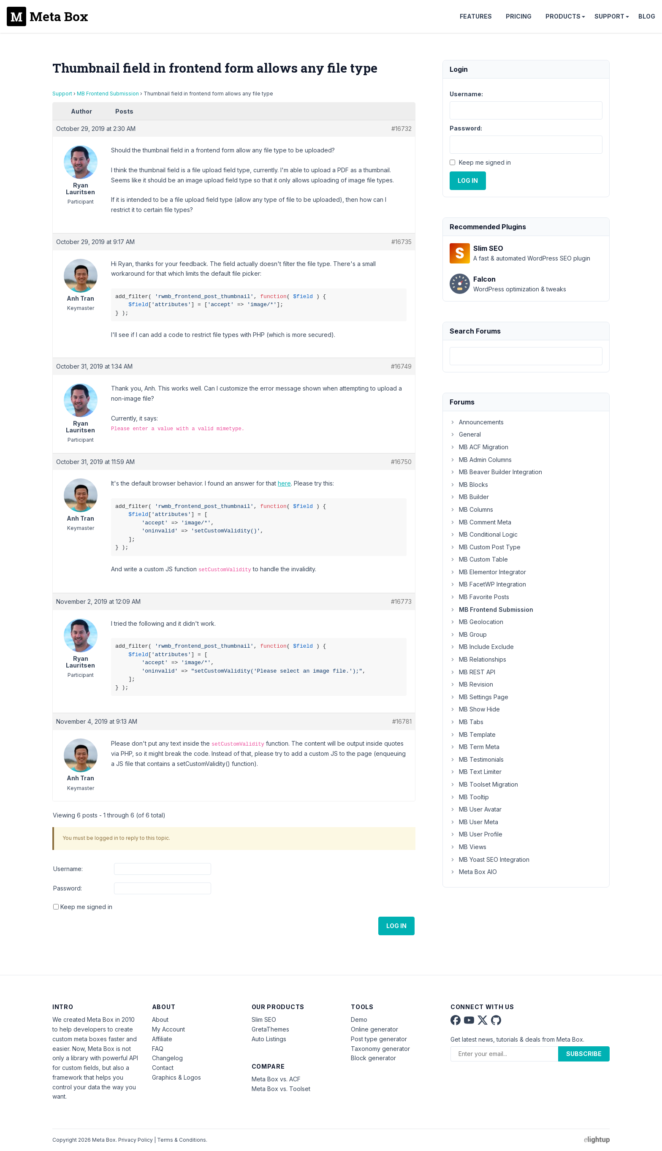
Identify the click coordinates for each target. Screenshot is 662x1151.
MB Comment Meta (480, 522)
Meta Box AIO (473, 871)
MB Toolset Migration (484, 784)
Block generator (373, 1057)
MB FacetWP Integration (488, 584)
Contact (163, 1067)
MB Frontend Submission (108, 93)
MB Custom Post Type (485, 547)
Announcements (477, 422)
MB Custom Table (479, 559)
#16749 (401, 366)
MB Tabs (466, 721)
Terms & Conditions (181, 1140)
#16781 (402, 721)
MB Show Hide (475, 709)
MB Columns (471, 509)
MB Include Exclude (482, 646)
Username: (68, 868)
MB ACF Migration (479, 447)
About (160, 1019)
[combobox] (526, 356)
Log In (396, 925)
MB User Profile (476, 834)
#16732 (401, 128)
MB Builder (469, 496)
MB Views (468, 846)
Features (476, 16)
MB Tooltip (469, 797)
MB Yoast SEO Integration (489, 859)
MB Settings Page (479, 696)
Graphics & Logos (176, 1077)
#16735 (401, 241)
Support (609, 16)
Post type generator (379, 1038)
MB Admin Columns (481, 459)
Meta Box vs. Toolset (281, 1088)
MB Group (468, 634)
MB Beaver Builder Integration (496, 471)
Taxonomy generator (380, 1048)
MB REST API (472, 672)
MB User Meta (474, 821)
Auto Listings (269, 1038)
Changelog (167, 1057)
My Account (168, 1029)
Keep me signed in (86, 906)
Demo (359, 1019)
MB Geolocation (476, 621)
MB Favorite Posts (479, 596)
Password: (67, 888)
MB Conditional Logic (484, 534)
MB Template (473, 734)
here (284, 483)
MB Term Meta (474, 746)
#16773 (401, 601)
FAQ (157, 1048)
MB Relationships (478, 659)
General (465, 434)
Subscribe (584, 1053)
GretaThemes (270, 1029)
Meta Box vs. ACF (276, 1079)
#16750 (401, 461)
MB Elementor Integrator (488, 572)
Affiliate (162, 1038)
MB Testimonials (477, 759)
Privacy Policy (135, 1140)
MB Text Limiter (476, 771)
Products (563, 16)
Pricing (519, 16)
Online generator (374, 1029)
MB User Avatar (476, 809)
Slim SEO (264, 1019)
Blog (646, 16)
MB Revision (471, 684)
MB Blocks (469, 484)
